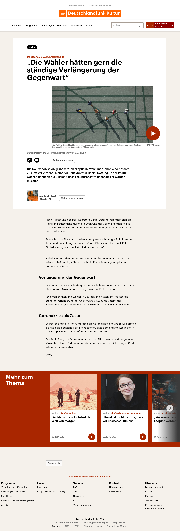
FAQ (75, 487)
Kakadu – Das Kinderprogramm (17, 500)
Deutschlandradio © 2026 (90, 519)
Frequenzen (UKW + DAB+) (51, 491)
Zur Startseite (54, 463)
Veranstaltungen (82, 505)
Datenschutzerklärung (66, 522)
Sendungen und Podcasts (15, 491)
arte (99, 526)
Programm (31, 25)
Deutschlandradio (154, 487)
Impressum (119, 522)
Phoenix (88, 526)
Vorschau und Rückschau (14, 487)
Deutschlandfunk (77, 5)
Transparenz (151, 500)
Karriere (149, 496)
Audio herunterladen (63, 160)
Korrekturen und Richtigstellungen (154, 507)
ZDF (76, 526)
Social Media (116, 491)
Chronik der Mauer (117, 526)
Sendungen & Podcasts (54, 25)
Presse (148, 491)
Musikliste (76, 25)
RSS (75, 500)
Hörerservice (116, 487)
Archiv (89, 25)
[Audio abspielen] (153, 133)
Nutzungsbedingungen (96, 522)
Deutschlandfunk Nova (100, 5)
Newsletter (79, 496)
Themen (14, 25)
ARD (67, 526)
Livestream (43, 487)
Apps (76, 491)
